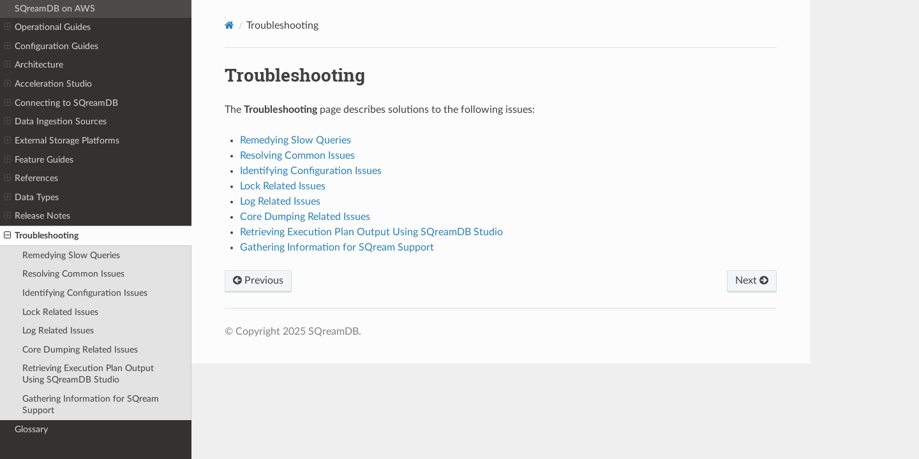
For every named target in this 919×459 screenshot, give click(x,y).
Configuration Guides (51, 46)
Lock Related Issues (60, 312)
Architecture (33, 65)
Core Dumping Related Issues (80, 349)
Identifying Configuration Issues (84, 293)
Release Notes (37, 216)
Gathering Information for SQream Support (90, 404)
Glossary (31, 429)
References (31, 178)
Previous (258, 280)
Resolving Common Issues (73, 274)
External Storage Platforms (61, 141)
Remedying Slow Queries (71, 255)
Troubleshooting (41, 236)
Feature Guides (38, 160)
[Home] (229, 25)
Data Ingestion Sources (55, 121)
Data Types (31, 197)
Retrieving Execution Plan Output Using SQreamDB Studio (88, 373)
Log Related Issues (58, 330)
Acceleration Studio (48, 84)
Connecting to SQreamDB (61, 103)
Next (751, 280)
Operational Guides (47, 27)
